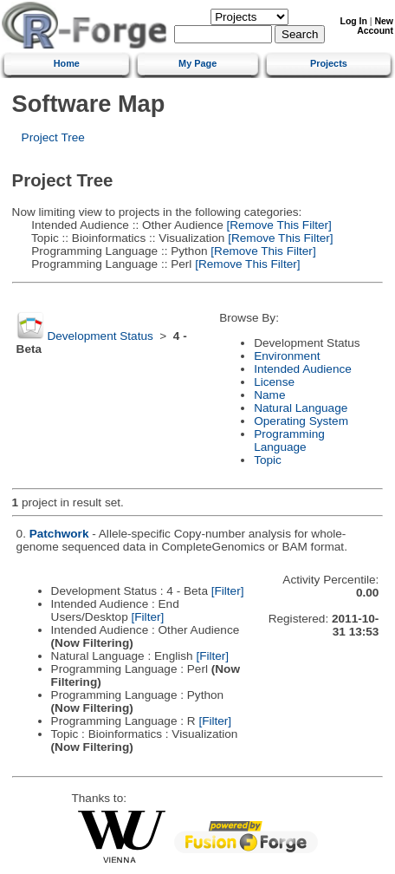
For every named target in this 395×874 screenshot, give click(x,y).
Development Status (99, 335)
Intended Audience (303, 368)
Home (67, 63)
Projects (328, 63)
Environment (287, 355)
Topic (268, 459)
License (274, 381)
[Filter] (227, 590)
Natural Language (300, 407)
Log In (353, 21)
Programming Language (289, 440)
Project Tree (53, 137)
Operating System (301, 420)
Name (269, 394)
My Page (197, 63)
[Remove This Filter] (277, 225)
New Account (375, 26)
